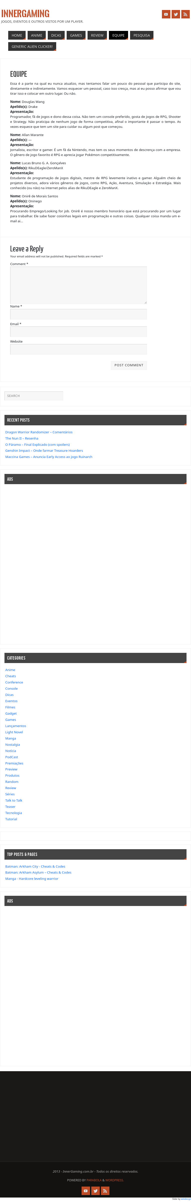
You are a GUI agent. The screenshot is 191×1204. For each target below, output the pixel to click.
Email (15, 324)
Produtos (12, 775)
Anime (10, 670)
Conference (14, 682)
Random (11, 781)
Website (16, 341)
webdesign (186, 1199)
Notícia (10, 751)
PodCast (11, 757)
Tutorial (11, 819)
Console (11, 688)
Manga (10, 738)
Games (10, 719)
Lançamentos (15, 726)
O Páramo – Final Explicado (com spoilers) (37, 444)
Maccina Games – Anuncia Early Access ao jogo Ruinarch (48, 456)
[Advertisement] (19, 563)
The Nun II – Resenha (21, 438)
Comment (19, 264)
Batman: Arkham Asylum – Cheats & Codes (38, 872)
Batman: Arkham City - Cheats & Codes (35, 866)
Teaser (10, 806)
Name (16, 306)
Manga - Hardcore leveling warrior (31, 878)
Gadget (11, 713)
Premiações (14, 763)
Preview (11, 769)
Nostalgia (12, 744)
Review (10, 788)
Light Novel (14, 732)
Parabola (94, 1180)
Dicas (9, 694)
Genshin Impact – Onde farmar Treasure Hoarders (44, 450)
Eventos (11, 701)
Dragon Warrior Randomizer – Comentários (38, 432)
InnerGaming (25, 14)
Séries (10, 794)
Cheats (10, 676)
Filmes (10, 707)
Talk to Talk (13, 800)
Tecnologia (13, 813)
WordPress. (114, 1180)
